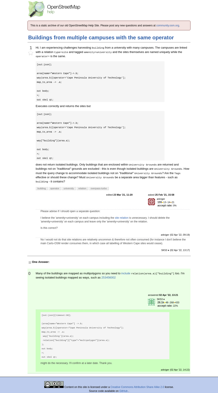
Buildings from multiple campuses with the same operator (101, 37)
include (125, 273)
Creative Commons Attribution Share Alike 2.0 (137, 387)
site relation (121, 217)
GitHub (123, 391)
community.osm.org (167, 25)
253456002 (108, 277)
